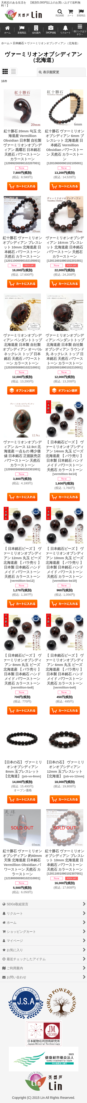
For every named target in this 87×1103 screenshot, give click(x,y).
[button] (59, 12)
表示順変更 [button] (49, 72)
